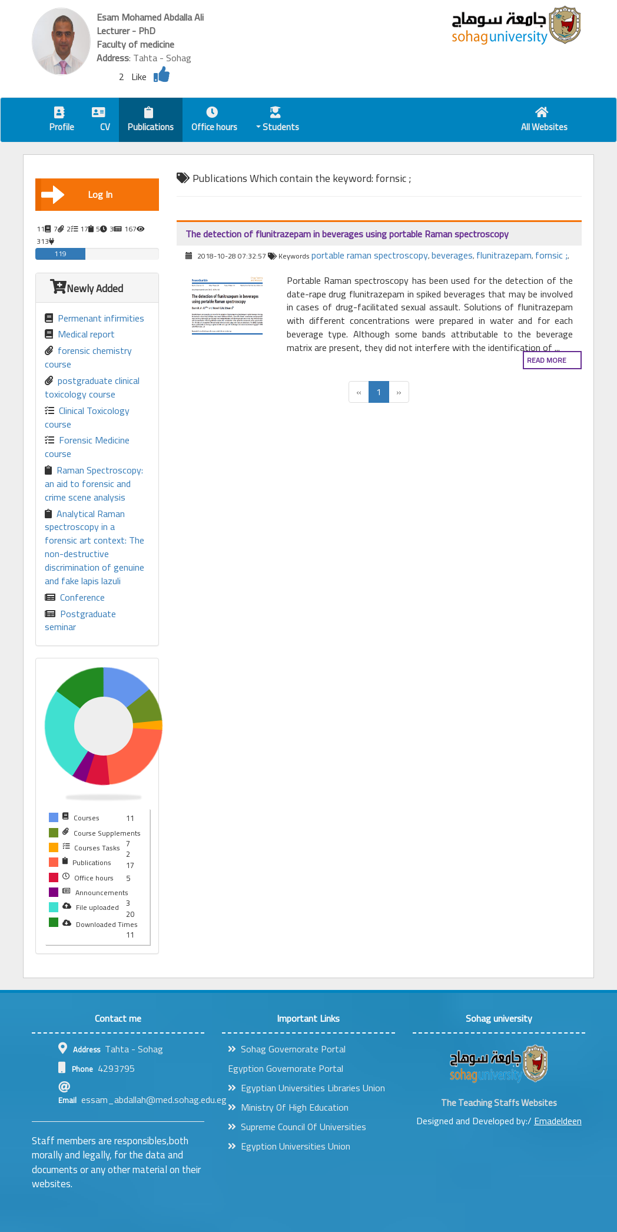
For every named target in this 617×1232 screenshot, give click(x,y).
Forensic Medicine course (87, 447)
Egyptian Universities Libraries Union (306, 1088)
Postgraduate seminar (80, 620)
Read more (546, 360)
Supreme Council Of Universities (297, 1126)
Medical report (80, 334)
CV (101, 121)
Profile (61, 121)
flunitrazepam (504, 255)
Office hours (214, 121)
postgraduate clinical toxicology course (92, 387)
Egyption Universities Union (289, 1146)
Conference (75, 597)
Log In (76, 194)
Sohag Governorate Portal (287, 1049)
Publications (151, 121)
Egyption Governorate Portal (285, 1068)
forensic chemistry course (88, 357)
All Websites (544, 121)
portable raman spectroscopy (369, 255)
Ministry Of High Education (288, 1107)
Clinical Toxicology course (87, 417)
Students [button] (278, 121)
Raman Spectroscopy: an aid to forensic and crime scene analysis (94, 483)
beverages (452, 255)
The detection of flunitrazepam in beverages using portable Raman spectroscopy (347, 234)
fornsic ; (551, 255)
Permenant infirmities (94, 318)
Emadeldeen (558, 1121)
